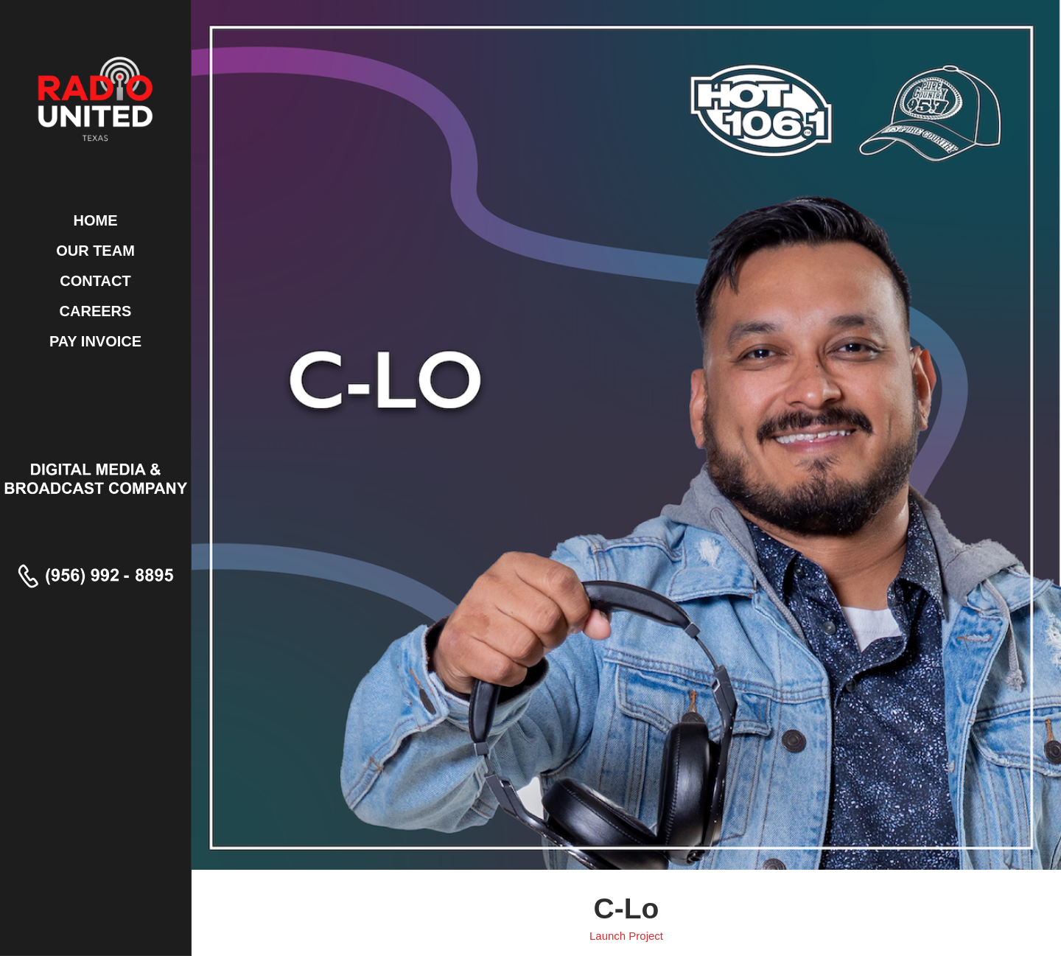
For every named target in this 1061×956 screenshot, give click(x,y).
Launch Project (626, 935)
